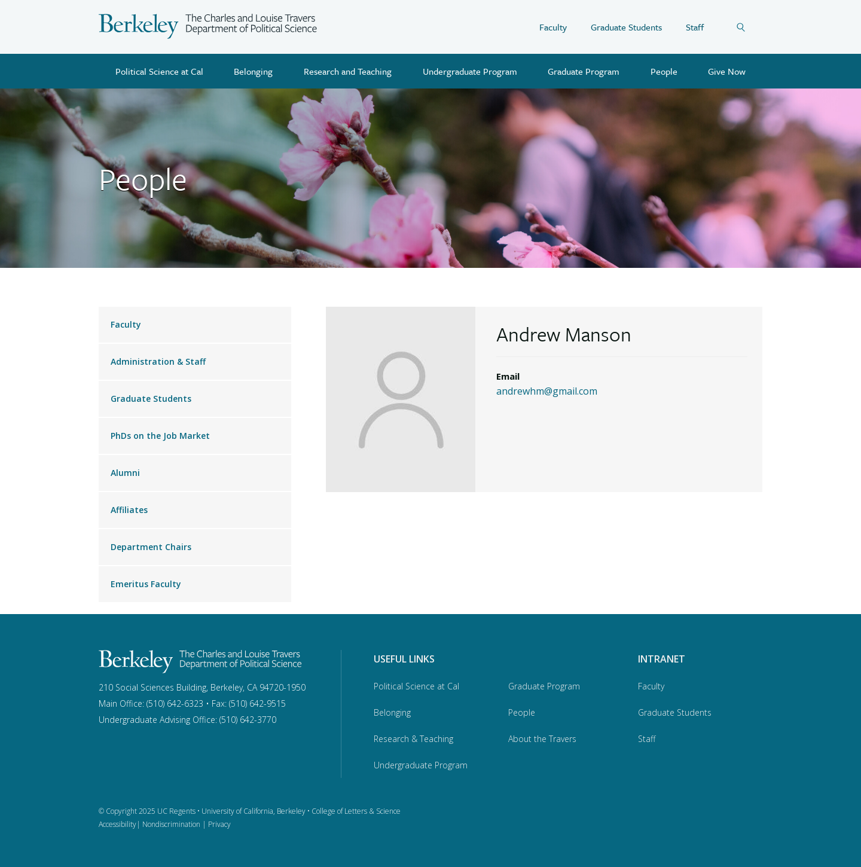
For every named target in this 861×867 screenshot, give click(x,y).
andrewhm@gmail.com (546, 391)
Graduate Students (626, 26)
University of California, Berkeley (253, 811)
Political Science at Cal (159, 71)
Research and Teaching (348, 71)
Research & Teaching (413, 738)
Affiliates (129, 509)
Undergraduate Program (470, 71)
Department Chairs (151, 546)
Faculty (553, 26)
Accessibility (117, 824)
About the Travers (542, 738)
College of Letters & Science (356, 811)
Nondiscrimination (171, 824)
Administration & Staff (158, 361)
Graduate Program (583, 71)
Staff (695, 26)
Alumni (125, 472)
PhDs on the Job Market (160, 435)
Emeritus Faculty (146, 584)
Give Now (727, 71)
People (664, 71)
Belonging (253, 71)
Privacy (219, 824)
